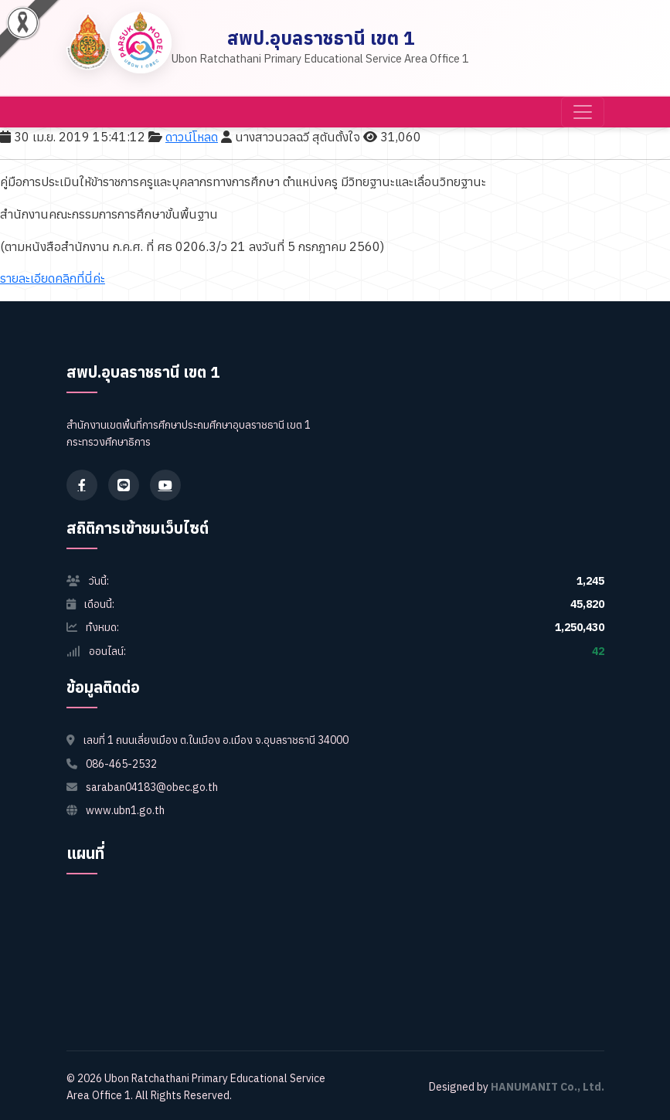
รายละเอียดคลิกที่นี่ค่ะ (52, 278)
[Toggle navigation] (582, 112)
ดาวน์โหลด (191, 136)
